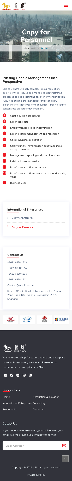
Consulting (39, 403)
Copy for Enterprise (23, 217)
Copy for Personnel (22, 227)
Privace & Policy (36, 474)
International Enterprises (17, 403)
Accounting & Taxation (46, 397)
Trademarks (10, 409)
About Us (38, 409)
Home (44, 48)
